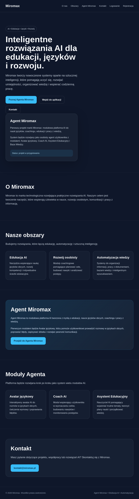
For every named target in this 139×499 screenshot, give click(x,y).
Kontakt (102, 6)
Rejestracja (128, 6)
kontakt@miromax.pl (25, 468)
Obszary (75, 6)
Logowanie (115, 6)
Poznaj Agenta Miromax (21, 99)
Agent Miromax (89, 6)
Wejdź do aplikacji (51, 100)
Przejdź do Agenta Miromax (28, 341)
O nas (64, 6)
